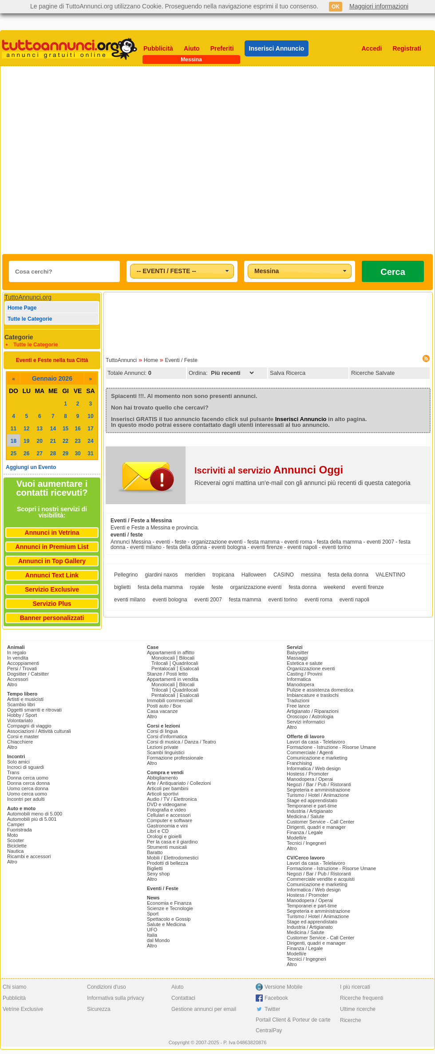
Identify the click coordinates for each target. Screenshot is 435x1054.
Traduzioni (298, 700)
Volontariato (20, 720)
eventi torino (283, 600)
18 (13, 441)
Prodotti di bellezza (167, 863)
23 (77, 441)
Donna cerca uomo (27, 777)
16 (77, 429)
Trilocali (159, 663)
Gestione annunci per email (203, 1009)
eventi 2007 (208, 600)
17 (90, 429)
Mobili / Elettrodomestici (172, 857)
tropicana (223, 575)
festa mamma (245, 600)
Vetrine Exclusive (23, 1009)
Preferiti (222, 48)
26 (26, 453)
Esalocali (189, 668)
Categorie (18, 337)
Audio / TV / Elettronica (172, 799)
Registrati (406, 48)
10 (90, 416)
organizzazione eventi (255, 587)
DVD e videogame (166, 804)
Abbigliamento (162, 777)
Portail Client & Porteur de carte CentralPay (293, 1025)
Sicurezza (99, 1009)
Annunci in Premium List (52, 546)
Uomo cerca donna (27, 788)
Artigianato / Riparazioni (313, 711)
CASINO (283, 575)
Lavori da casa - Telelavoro (316, 741)
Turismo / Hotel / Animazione (318, 795)
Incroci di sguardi (25, 767)
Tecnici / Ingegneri (306, 843)
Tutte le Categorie (30, 319)
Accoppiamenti (23, 663)
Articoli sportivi (162, 793)
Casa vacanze (162, 711)
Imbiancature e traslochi (313, 695)
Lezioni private (162, 747)
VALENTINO (390, 575)
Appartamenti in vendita (172, 679)
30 (77, 453)
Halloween (253, 575)
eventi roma (318, 600)
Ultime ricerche (358, 1009)
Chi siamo (14, 987)
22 (65, 441)
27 (40, 453)
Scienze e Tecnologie (170, 908)
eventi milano (130, 600)
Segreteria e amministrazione (318, 789)
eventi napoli (354, 600)
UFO (152, 929)
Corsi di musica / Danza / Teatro (181, 741)
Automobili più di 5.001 (31, 819)
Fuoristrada (19, 829)
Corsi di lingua (162, 731)
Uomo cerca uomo (27, 793)
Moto (12, 835)
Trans (13, 772)
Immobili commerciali (170, 700)
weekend (334, 587)
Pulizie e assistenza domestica (320, 689)
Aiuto (192, 48)
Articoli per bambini (168, 788)
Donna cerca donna (28, 783)
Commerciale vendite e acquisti (321, 879)
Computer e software (169, 820)
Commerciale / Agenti (310, 752)
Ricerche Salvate (373, 373)
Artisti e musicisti (25, 699)
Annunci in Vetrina (52, 532)
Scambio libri (21, 704)
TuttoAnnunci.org (27, 297)
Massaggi (297, 657)
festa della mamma (160, 587)
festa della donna (348, 575)
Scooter (15, 840)
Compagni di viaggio (29, 725)
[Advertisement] (92, 160)
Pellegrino (126, 575)
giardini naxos (161, 575)
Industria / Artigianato (309, 811)
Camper (15, 824)
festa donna (303, 587)
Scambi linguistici (165, 752)
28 (53, 453)
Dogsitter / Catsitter (28, 673)
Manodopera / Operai (310, 779)
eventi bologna (170, 600)
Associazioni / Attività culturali (39, 731)
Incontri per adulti (25, 799)
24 (90, 441)
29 (65, 453)
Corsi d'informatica (167, 736)
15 (65, 429)
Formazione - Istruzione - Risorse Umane (331, 747)
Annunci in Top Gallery (52, 561)
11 (13, 429)
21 (53, 441)
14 (53, 429)
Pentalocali (163, 668)
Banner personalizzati (52, 617)
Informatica (299, 679)
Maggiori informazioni (378, 6)
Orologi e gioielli (164, 836)
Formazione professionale (175, 757)
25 (13, 453)
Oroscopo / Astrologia (310, 716)
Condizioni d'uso (106, 987)
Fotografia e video (166, 809)
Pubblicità (158, 48)
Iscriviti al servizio (268, 470)
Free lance (298, 705)
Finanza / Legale (305, 832)
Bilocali (186, 657)
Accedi (372, 48)
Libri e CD (158, 831)
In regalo (16, 652)
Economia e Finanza (169, 903)
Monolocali (163, 657)
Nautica (15, 851)
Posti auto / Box (164, 705)
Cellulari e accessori (168, 815)
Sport (152, 913)
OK (336, 7)
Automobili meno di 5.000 (34, 813)
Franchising (299, 763)
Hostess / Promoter (307, 773)
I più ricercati (355, 987)
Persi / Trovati (22, 668)
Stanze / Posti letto (167, 673)
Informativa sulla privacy (115, 998)
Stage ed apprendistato (312, 800)
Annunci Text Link (52, 575)
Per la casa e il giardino (172, 841)
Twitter (272, 1009)
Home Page (22, 308)
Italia (152, 935)
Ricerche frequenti (361, 998)
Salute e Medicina (166, 924)
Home (151, 360)
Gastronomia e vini (167, 825)
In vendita (17, 657)
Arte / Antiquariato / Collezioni (179, 783)
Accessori (17, 679)
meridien (195, 575)
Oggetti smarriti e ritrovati (34, 709)
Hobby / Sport (22, 715)
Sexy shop (158, 873)
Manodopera (300, 684)
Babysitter (297, 652)
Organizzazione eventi (311, 668)
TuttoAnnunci (121, 360)
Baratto (154, 852)
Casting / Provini (304, 673)
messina (311, 575)
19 (26, 441)
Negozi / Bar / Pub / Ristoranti (319, 784)
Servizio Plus (51, 603)
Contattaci (183, 998)
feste (217, 587)
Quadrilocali (185, 663)
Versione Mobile (283, 987)
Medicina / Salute (305, 816)
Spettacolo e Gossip (168, 919)
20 (40, 441)
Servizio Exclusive (52, 589)
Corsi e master (23, 736)
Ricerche (350, 1020)
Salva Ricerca (287, 373)
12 (26, 429)
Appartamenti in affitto (170, 652)
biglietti (122, 587)
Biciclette (17, 845)
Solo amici (18, 761)
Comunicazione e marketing (317, 757)
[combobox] (182, 271)
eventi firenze (368, 587)
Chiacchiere (20, 741)
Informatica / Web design (313, 768)
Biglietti (154, 868)
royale (197, 587)
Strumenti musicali (167, 847)
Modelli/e (296, 837)
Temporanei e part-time (312, 805)
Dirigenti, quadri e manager (316, 827)
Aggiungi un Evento (31, 467)
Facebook (276, 998)
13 (40, 429)
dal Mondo (158, 940)
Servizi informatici (306, 721)
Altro (12, 684)
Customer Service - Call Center (320, 821)
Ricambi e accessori (29, 856)
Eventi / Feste (181, 360)
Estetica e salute (305, 663)
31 (90, 453)
